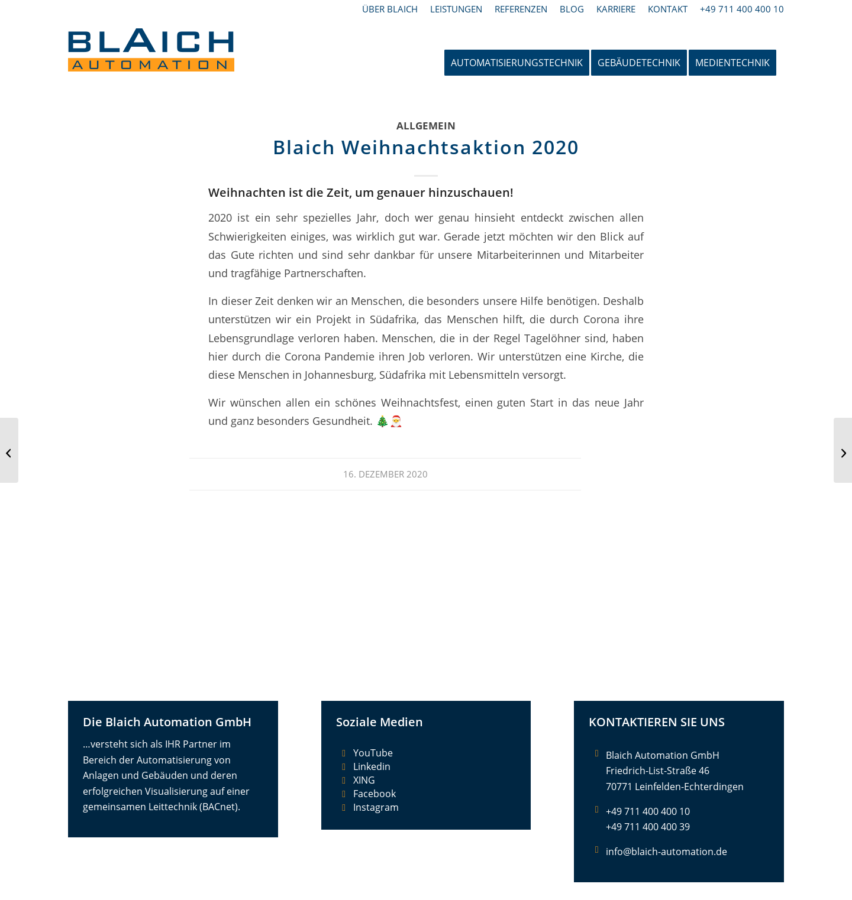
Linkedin (371, 766)
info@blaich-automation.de (666, 851)
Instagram (376, 807)
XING (364, 780)
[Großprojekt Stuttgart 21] (843, 450)
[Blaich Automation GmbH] (151, 63)
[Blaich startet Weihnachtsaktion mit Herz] (9, 450)
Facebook (374, 793)
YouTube (373, 752)
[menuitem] (390, 9)
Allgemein (426, 125)
